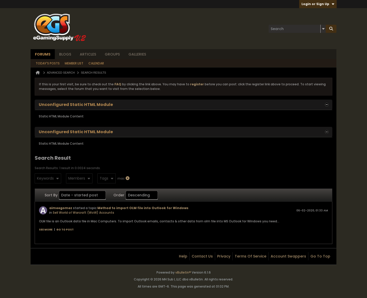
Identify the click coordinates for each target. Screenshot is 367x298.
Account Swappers (288, 256)
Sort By (51, 195)
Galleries (137, 54)
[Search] (297, 29)
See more (46, 230)
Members (79, 178)
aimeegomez (60, 208)
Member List (74, 63)
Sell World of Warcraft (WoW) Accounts (83, 212)
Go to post (65, 230)
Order (118, 195)
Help (183, 256)
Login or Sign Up (318, 4)
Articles (88, 54)
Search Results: (47, 168)
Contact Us (202, 256)
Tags (106, 178)
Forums (42, 54)
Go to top (320, 256)
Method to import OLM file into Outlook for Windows (142, 208)
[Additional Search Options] (323, 29)
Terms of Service (250, 256)
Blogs (65, 54)
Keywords (48, 178)
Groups (112, 54)
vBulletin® (183, 272)
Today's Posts (48, 63)
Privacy (223, 256)
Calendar (96, 63)
